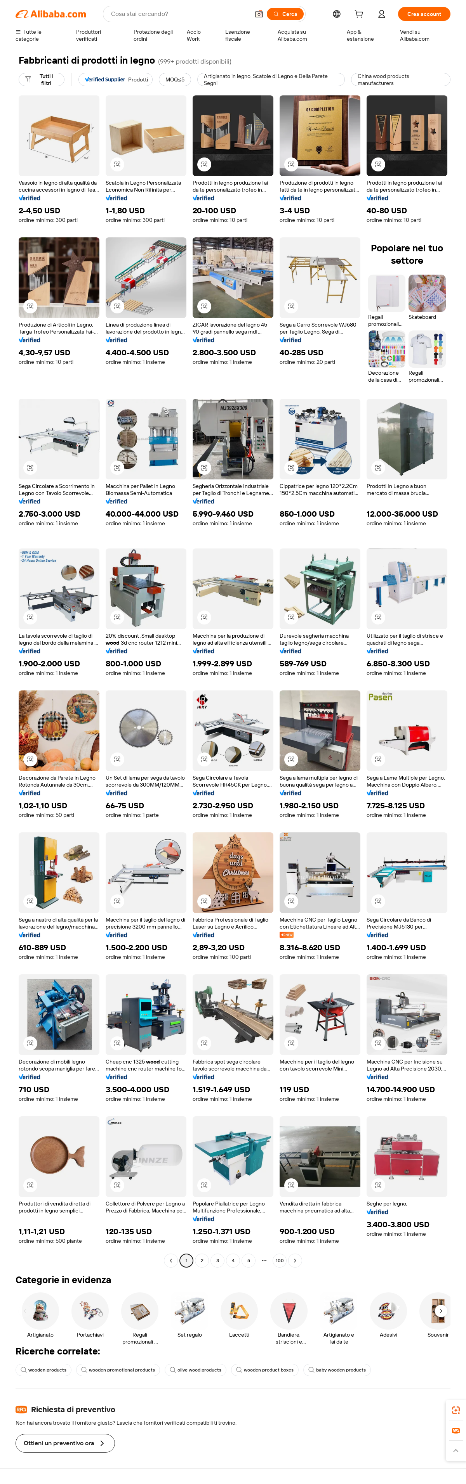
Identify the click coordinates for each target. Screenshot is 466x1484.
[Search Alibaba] (179, 14)
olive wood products (195, 1370)
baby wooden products (337, 1370)
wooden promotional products (118, 1370)
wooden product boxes (265, 1370)
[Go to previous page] (171, 1261)
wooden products (43, 1370)
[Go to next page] (295, 1261)
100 (280, 1260)
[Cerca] (285, 14)
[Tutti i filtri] (41, 79)
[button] (259, 14)
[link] (456, 1410)
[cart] (360, 15)
